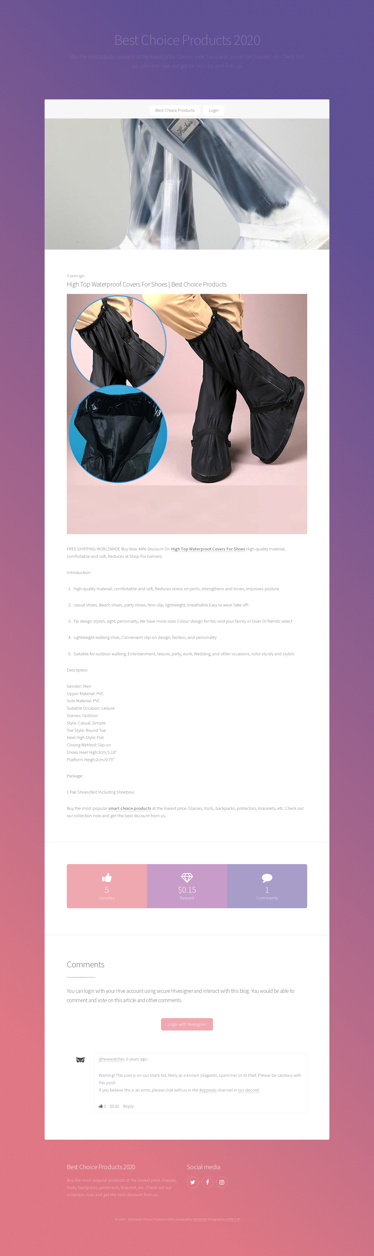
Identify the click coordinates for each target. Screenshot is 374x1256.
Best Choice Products (175, 110)
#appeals (208, 1090)
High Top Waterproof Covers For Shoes (208, 549)
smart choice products (129, 808)
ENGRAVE (199, 1219)
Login (214, 110)
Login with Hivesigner (187, 1024)
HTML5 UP (233, 1219)
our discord (248, 1090)
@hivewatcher (111, 1059)
